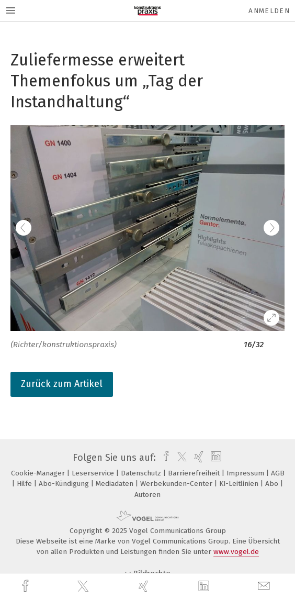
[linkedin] (205, 586)
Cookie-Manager (39, 473)
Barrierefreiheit (195, 473)
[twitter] (84, 586)
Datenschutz (142, 473)
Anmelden (269, 10)
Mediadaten (115, 483)
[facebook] (26, 586)
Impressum (246, 473)
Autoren (147, 494)
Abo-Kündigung (65, 483)
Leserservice (94, 473)
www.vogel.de (236, 551)
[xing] (145, 586)
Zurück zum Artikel (62, 384)
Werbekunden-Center (177, 483)
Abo (272, 483)
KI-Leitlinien (239, 483)
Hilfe (25, 483)
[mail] (265, 586)
